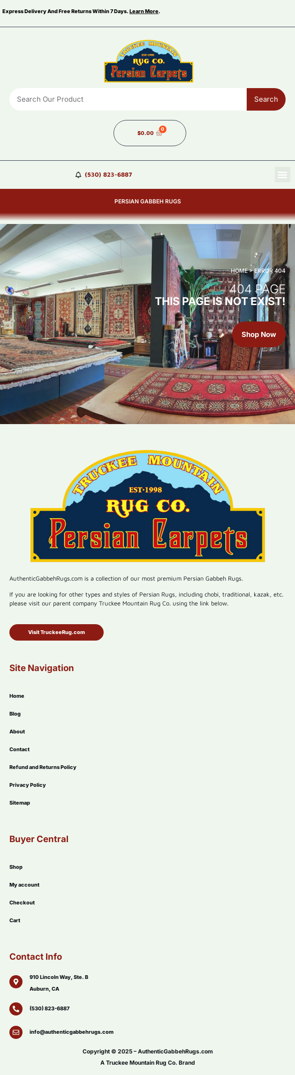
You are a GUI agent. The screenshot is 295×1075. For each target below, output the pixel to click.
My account (24, 884)
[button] (282, 174)
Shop (16, 867)
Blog (15, 713)
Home (16, 696)
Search (266, 99)
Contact (19, 749)
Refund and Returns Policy (42, 767)
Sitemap (19, 802)
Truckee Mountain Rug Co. (141, 1062)
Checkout (22, 902)
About (17, 731)
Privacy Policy (27, 785)
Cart (14, 920)
